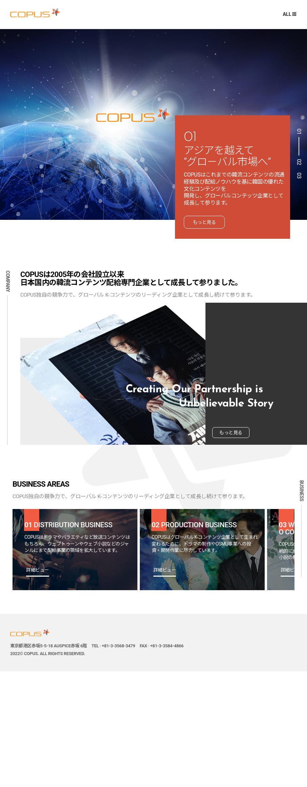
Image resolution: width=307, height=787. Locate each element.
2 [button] (298, 164)
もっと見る (204, 222)
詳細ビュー (37, 570)
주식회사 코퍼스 (35, 12)
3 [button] (298, 177)
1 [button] (298, 142)
